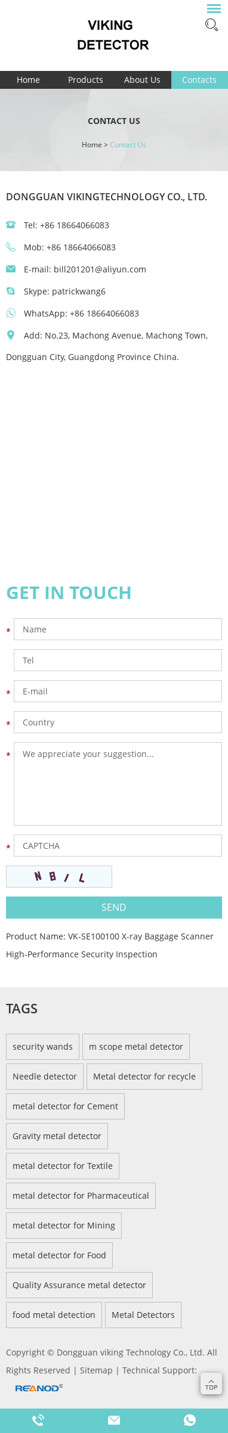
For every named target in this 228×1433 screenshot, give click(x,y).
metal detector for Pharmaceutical (81, 1195)
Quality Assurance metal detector (79, 1285)
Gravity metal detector (57, 1136)
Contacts (199, 79)
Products (85, 79)
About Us (142, 79)
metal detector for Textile (63, 1165)
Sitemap (97, 1370)
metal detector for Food (59, 1255)
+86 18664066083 (104, 313)
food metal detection (54, 1314)
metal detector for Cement (65, 1106)
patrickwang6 (79, 291)
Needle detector (45, 1076)
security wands (43, 1046)
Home (28, 79)
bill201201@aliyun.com (100, 269)
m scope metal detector (136, 1046)
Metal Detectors (143, 1314)
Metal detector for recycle (144, 1076)
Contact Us (128, 144)
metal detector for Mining (64, 1225)
